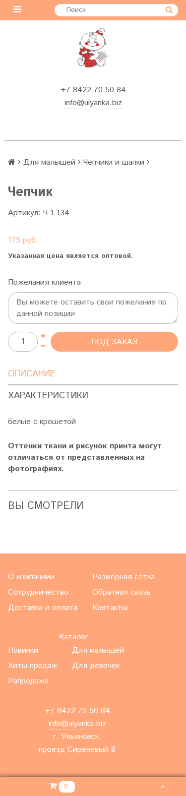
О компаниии (31, 577)
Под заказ (114, 342)
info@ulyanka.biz (93, 103)
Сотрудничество (38, 592)
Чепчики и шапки (113, 162)
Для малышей (49, 162)
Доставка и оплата (42, 607)
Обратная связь (121, 592)
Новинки (23, 650)
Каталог (73, 637)
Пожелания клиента (44, 282)
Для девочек (96, 666)
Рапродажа (28, 681)
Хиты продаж (32, 666)
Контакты (109, 607)
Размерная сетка (123, 577)
